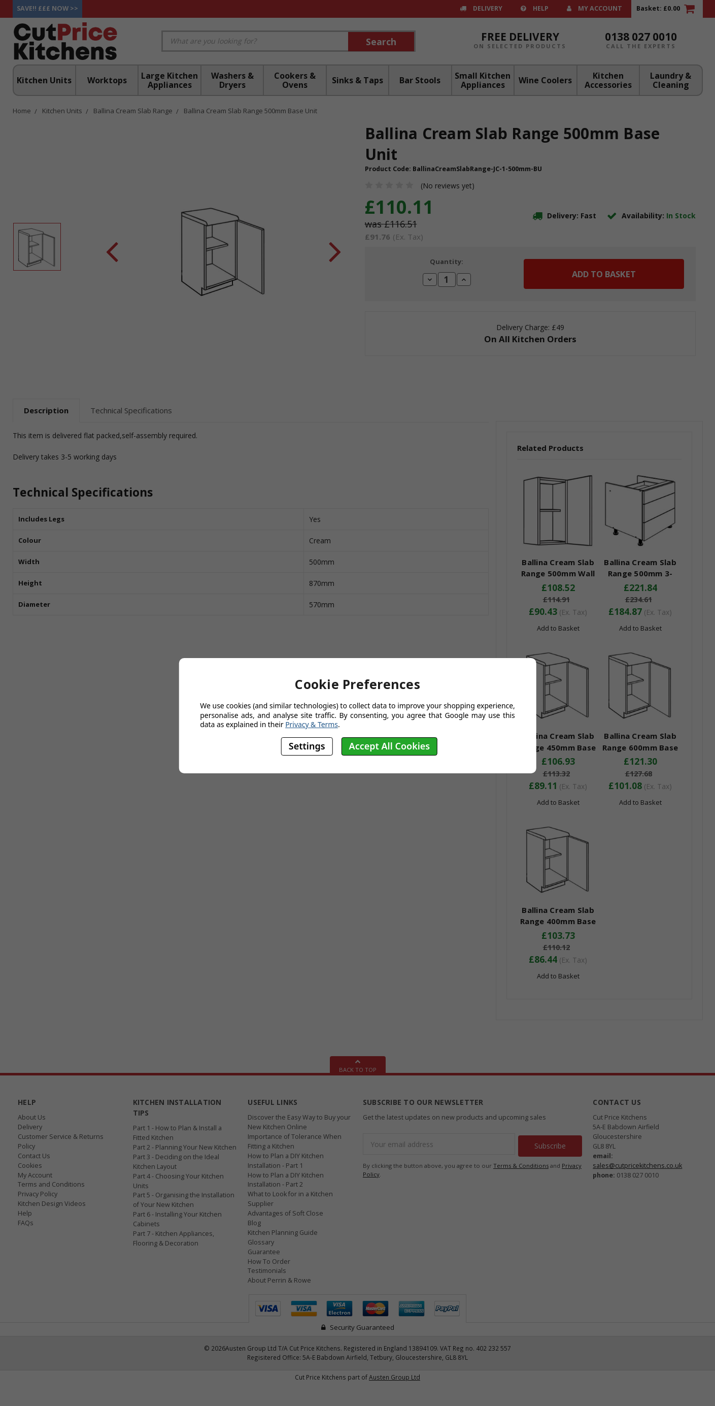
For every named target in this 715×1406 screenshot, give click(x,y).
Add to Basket (558, 628)
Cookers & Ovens (295, 80)
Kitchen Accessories (608, 80)
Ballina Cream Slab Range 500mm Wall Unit (558, 573)
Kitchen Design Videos (52, 1203)
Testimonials (267, 1270)
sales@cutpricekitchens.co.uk (637, 1165)
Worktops (107, 80)
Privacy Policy (37, 1194)
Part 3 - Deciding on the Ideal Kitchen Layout (176, 1162)
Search (381, 42)
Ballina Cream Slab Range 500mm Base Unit (250, 110)
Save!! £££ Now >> (47, 8)
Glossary (261, 1242)
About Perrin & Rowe (279, 1280)
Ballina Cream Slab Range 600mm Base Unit (640, 747)
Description (46, 410)
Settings (307, 746)
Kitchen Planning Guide (283, 1232)
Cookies (30, 1165)
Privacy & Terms (311, 724)
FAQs (25, 1223)
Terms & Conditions (521, 1163)
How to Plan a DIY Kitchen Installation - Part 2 (286, 1180)
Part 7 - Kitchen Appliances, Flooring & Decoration (173, 1238)
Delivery (481, 8)
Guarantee (264, 1252)
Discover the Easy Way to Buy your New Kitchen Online (299, 1122)
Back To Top (358, 1064)
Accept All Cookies (389, 746)
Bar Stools (419, 80)
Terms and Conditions (51, 1184)
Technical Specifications (131, 410)
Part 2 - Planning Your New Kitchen (184, 1147)
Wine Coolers (545, 80)
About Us (32, 1117)
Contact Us (34, 1156)
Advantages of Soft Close (285, 1213)
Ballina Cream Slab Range (133, 110)
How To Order (269, 1261)
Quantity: (446, 261)
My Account (594, 8)
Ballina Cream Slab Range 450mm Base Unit (558, 747)
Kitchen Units (44, 80)
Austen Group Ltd (394, 1377)
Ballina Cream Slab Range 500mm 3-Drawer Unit (640, 573)
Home (22, 110)
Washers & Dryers (232, 80)
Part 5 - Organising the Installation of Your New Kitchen (183, 1200)
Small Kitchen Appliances (482, 80)
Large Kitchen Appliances (169, 80)
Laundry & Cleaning (670, 80)
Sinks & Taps (357, 80)
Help (535, 8)
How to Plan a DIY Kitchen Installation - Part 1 (286, 1161)
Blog (254, 1223)
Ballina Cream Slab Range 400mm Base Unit (558, 921)
